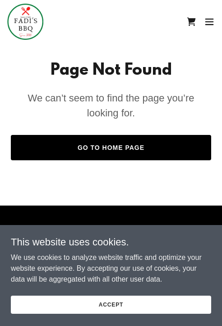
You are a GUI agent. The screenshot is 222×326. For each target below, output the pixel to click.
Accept (111, 310)
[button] (209, 22)
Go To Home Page (111, 147)
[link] (25, 22)
